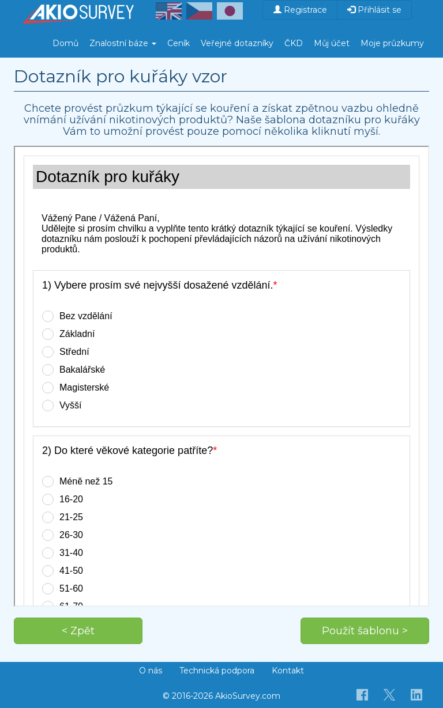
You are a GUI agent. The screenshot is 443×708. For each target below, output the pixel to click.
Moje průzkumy (392, 43)
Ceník (178, 43)
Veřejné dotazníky (237, 43)
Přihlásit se (374, 10)
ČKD (293, 43)
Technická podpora (216, 670)
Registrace (300, 10)
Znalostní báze (122, 43)
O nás (150, 670)
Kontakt (288, 670)
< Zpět (78, 630)
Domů (65, 43)
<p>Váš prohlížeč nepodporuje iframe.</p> (221, 376)
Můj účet (332, 43)
